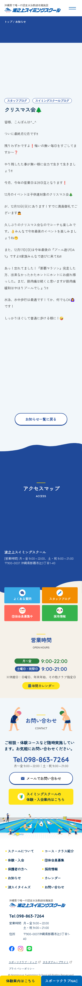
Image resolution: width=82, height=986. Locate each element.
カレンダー (53, 878)
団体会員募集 (54, 860)
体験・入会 (16, 860)
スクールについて (21, 851)
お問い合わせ (54, 887)
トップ (8, 21)
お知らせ (14, 878)
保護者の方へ (17, 869)
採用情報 (51, 869)
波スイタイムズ (19, 887)
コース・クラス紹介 (59, 851)
